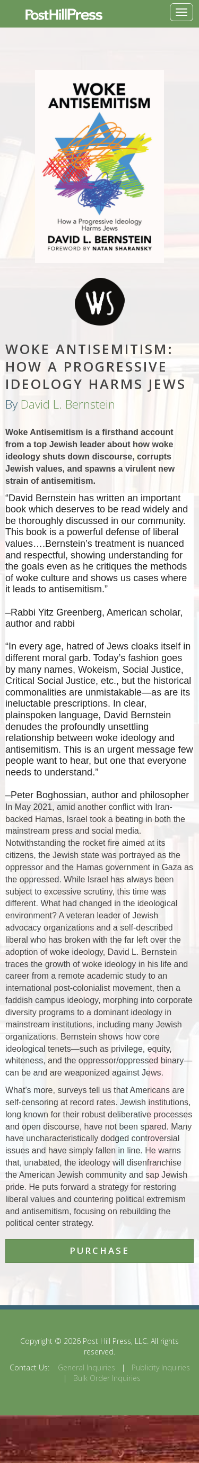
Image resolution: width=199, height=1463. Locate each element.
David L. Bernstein (68, 404)
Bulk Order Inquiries (107, 1378)
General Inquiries (86, 1367)
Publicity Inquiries (161, 1367)
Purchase (99, 1250)
